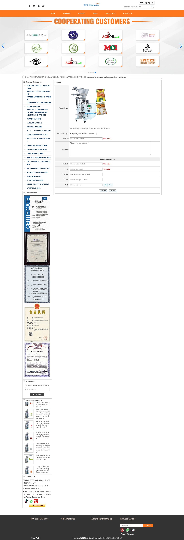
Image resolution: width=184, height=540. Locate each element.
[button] (88, 72)
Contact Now (37, 505)
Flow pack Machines (39, 519)
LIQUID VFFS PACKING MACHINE (39, 102)
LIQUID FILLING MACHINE (36, 115)
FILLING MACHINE (33, 106)
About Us (67, 13)
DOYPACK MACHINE (34, 127)
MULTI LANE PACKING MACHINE (39, 131)
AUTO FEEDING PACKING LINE (38, 168)
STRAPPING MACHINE (35, 180)
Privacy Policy (35, 538)
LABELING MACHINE (34, 123)
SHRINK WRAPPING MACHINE (38, 184)
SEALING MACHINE (34, 176)
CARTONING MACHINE (35, 153)
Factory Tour (111, 13)
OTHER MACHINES (34, 188)
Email (123, 534)
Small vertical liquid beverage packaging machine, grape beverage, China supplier (43, 449)
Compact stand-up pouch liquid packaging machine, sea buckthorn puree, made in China (43, 471)
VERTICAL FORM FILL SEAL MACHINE (44, 77)
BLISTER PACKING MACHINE (37, 172)
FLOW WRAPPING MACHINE (37, 135)
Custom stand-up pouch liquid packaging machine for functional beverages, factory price (43, 403)
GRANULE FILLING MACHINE (37, 109)
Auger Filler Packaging (101, 519)
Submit (148, 525)
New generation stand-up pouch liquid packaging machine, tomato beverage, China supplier (43, 415)
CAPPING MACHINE (34, 119)
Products (81, 13)
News (95, 13)
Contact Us (127, 13)
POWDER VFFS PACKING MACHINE (73, 77)
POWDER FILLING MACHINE (37, 112)
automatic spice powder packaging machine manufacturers (90, 128)
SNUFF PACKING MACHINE (37, 149)
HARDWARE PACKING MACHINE (39, 157)
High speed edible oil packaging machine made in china (43, 458)
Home (53, 13)
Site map (130, 534)
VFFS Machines (68, 519)
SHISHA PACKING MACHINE (37, 146)
